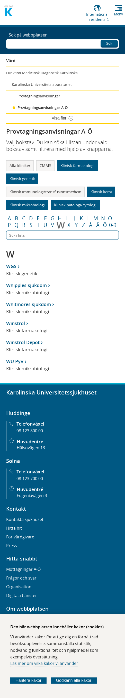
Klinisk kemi (101, 191)
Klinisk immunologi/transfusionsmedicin (45, 191)
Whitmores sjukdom (28, 304)
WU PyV (14, 361)
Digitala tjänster (21, 595)
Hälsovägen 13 (31, 448)
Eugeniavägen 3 (32, 495)
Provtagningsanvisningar (38, 96)
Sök (109, 43)
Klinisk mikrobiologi (27, 204)
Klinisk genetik (22, 178)
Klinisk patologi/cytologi (75, 204)
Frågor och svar (21, 578)
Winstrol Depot (23, 342)
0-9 (112, 225)
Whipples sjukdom (26, 285)
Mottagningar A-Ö (23, 569)
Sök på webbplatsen (28, 35)
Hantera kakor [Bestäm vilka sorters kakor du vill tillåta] (28, 680)
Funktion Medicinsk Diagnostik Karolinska (42, 72)
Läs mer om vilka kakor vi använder (44, 663)
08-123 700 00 (29, 478)
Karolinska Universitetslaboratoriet (42, 84)
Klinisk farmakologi (77, 165)
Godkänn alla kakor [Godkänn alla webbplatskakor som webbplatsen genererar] (73, 680)
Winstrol (15, 323)
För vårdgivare (20, 537)
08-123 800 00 (29, 431)
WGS (11, 266)
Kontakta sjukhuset (24, 519)
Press (11, 545)
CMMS (45, 165)
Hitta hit (14, 528)
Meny (118, 14)
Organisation (18, 587)
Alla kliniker (20, 165)
